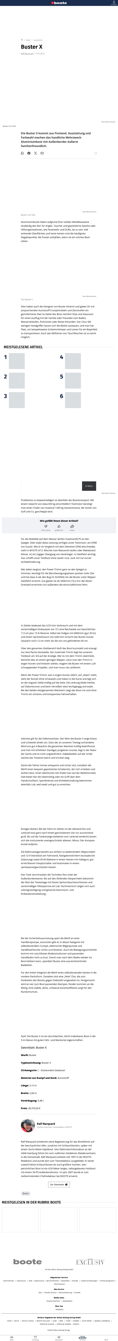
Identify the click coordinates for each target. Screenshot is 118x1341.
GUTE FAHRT (87, 1321)
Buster (26, 1193)
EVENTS (76, 1324)
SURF (55, 1321)
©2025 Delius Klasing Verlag (58, 1330)
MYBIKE (76, 1321)
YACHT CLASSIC (28, 1321)
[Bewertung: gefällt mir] (59, 527)
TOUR (68, 1321)
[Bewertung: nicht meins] (45, 527)
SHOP (9, 1321)
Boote (28, 40)
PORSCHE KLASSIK (47, 1324)
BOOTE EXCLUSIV (43, 1321)
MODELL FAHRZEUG (102, 1321)
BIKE (62, 1321)
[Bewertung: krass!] (72, 527)
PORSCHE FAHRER (64, 1324)
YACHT (17, 1321)
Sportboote (38, 40)
